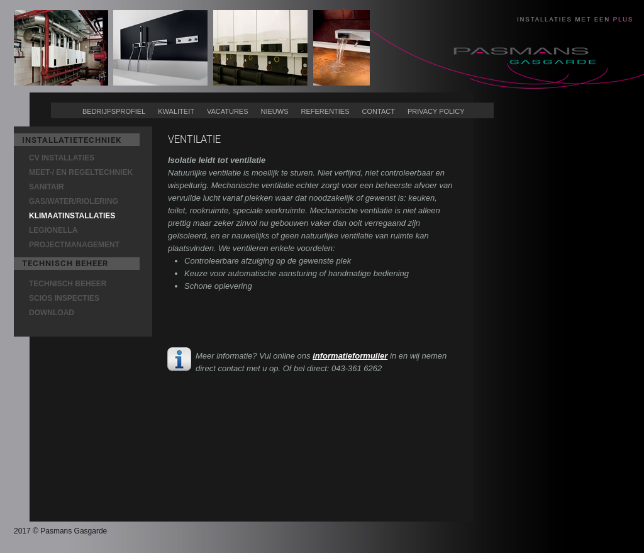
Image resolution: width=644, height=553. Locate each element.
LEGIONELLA (53, 230)
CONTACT (378, 111)
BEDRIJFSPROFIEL (113, 111)
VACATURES (227, 111)
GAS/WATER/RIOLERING (73, 201)
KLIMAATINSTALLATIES (72, 215)
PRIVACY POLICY (436, 111)
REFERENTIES (325, 111)
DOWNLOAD (51, 312)
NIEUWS (275, 111)
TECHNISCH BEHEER (67, 283)
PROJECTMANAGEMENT (74, 244)
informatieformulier (350, 355)
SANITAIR (46, 186)
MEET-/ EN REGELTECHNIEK (81, 172)
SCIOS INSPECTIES (64, 298)
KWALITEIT (176, 111)
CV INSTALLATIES (61, 158)
